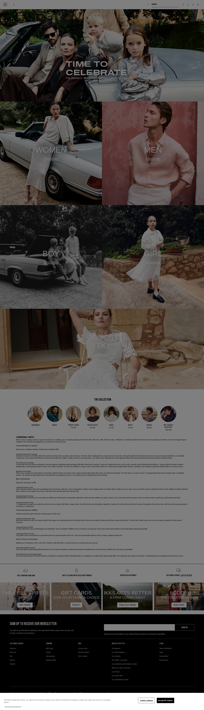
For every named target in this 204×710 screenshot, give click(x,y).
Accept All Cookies (165, 700)
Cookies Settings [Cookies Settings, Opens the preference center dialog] (146, 700)
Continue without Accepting (13, 707)
